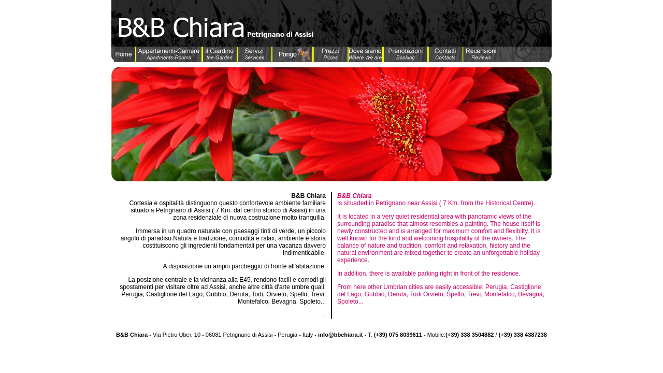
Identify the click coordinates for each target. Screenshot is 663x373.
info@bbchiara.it (340, 335)
